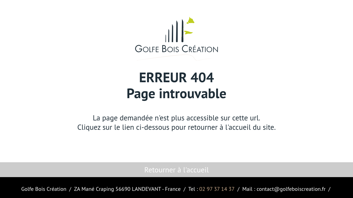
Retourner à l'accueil (176, 169)
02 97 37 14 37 (216, 189)
